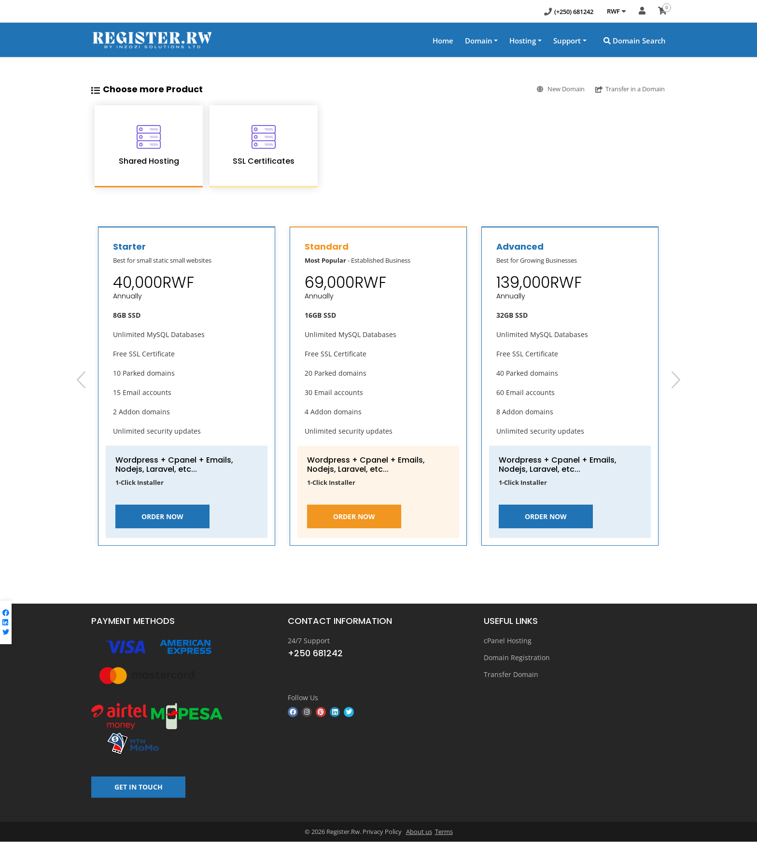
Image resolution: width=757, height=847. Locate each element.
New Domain (547, 88)
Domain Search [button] (634, 40)
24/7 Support (309, 640)
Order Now (162, 516)
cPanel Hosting (508, 640)
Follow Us (303, 697)
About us (419, 837)
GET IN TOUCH (138, 791)
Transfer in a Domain (626, 88)
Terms (444, 837)
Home (443, 40)
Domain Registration (517, 657)
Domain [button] (478, 40)
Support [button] (567, 40)
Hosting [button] (522, 40)
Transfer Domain (511, 674)
